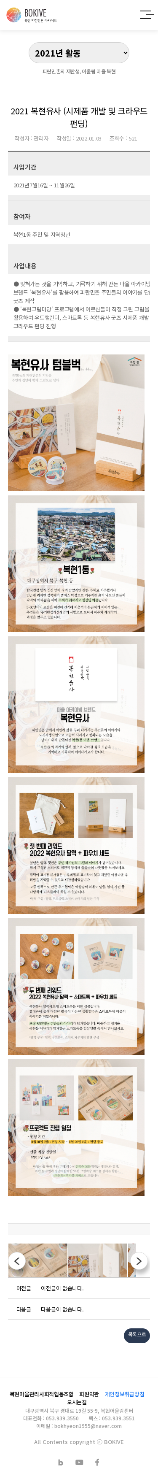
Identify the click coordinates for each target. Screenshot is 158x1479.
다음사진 (139, 1261)
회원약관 (89, 1394)
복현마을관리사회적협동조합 (42, 1394)
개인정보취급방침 (124, 1394)
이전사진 (17, 1261)
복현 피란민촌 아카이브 (31, 15)
